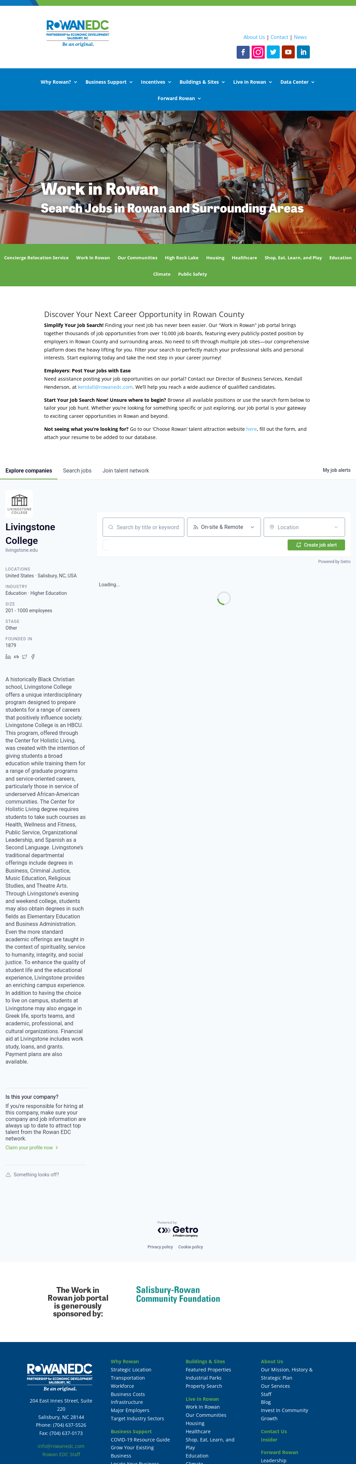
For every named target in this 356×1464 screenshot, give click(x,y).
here (251, 429)
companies (28, 470)
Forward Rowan (176, 98)
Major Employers (130, 1410)
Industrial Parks (204, 1377)
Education (340, 258)
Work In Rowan (93, 258)
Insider (269, 1439)
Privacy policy (160, 1247)
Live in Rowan (249, 82)
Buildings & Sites (199, 82)
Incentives (153, 82)
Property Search (204, 1386)
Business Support (106, 82)
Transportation (128, 1377)
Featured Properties (208, 1369)
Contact (279, 36)
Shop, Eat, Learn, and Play (293, 258)
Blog (266, 1402)
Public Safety (192, 274)
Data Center (294, 82)
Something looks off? (32, 1174)
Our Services (275, 1386)
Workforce (122, 1386)
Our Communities (137, 258)
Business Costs (128, 1394)
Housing (215, 258)
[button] (113, 544)
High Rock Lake (182, 258)
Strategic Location (131, 1369)
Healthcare (244, 258)
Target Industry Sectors (137, 1418)
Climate (162, 274)
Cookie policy (191, 1247)
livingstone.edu (21, 550)
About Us (254, 36)
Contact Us (274, 1431)
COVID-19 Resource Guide (140, 1439)
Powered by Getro (334, 561)
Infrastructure (127, 1402)
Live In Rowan (202, 1399)
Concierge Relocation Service (36, 258)
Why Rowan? (56, 82)
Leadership (274, 1460)
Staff (266, 1394)
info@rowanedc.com (61, 1446)
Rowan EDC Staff (61, 1454)
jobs (77, 470)
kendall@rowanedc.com (105, 387)
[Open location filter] (336, 527)
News (300, 36)
